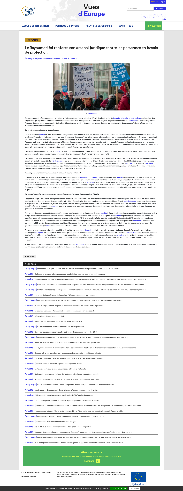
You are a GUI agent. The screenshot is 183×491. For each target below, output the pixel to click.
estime (118, 216)
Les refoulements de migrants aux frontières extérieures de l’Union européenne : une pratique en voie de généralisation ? (84, 437)
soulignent (39, 232)
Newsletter (154, 26)
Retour (30, 256)
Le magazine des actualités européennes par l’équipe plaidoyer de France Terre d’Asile (152, 17)
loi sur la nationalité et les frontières (127, 118)
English (162, 2)
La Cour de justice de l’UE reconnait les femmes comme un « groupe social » (65, 311)
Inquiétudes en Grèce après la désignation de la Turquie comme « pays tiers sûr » (66, 390)
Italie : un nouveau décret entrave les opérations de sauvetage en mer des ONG (66, 332)
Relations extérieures (100, 25)
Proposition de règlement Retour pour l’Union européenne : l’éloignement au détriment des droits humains (78, 269)
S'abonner (89, 461)
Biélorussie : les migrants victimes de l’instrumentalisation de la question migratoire (67, 374)
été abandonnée (57, 161)
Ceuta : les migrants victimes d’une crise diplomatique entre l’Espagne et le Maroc (67, 400)
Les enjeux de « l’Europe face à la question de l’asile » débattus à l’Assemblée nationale (69, 358)
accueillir (90, 182)
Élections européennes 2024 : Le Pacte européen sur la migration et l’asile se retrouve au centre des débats (79, 300)
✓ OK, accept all (118, 488)
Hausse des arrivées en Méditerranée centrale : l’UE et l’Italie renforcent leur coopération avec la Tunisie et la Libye (80, 411)
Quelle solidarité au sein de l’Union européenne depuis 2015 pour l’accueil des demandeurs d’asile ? (76, 385)
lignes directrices (86, 230)
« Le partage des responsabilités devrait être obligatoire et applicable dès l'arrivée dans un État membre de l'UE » (79, 443)
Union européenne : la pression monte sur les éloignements (60, 327)
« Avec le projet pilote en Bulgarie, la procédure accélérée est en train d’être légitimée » (69, 306)
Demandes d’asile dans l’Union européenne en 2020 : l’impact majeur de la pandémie (70, 416)
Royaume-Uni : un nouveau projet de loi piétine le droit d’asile (58, 321)
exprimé (55, 206)
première (120, 235)
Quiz (130, 26)
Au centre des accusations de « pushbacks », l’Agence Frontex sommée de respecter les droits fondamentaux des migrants (83, 432)
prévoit (42, 134)
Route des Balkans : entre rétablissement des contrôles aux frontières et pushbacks (67, 342)
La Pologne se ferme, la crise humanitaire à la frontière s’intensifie (60, 369)
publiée (104, 213)
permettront (132, 232)
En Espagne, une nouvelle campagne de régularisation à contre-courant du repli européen (70, 274)
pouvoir (120, 177)
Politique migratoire (68, 25)
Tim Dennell (92, 113)
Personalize (134, 488)
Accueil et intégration (37, 25)
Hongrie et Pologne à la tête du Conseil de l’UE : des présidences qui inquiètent (65, 295)
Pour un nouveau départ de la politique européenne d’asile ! (59, 364)
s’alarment (149, 163)
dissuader (133, 120)
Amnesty (130, 163)
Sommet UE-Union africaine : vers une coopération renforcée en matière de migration (68, 353)
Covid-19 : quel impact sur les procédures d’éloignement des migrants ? (63, 427)
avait (48, 225)
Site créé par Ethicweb (28, 477)
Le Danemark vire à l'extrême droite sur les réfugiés (56, 422)
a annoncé (80, 244)
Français (154, 2)
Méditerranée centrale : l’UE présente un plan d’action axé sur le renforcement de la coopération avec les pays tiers (82, 337)
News (121, 26)
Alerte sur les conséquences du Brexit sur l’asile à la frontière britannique (64, 395)
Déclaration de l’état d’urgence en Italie (50, 316)
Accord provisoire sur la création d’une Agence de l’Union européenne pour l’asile (67, 379)
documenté (137, 221)
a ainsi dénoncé (130, 201)
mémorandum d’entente (90, 177)
